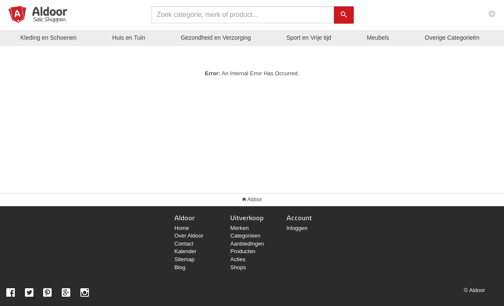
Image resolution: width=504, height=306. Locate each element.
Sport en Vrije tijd (308, 37)
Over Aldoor (189, 235)
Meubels (378, 37)
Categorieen (245, 235)
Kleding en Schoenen (48, 37)
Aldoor (254, 199)
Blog (179, 267)
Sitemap (184, 259)
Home (181, 228)
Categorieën (452, 37)
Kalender (185, 251)
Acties (237, 259)
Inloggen (297, 228)
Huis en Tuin (128, 37)
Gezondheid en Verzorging (216, 37)
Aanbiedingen (247, 243)
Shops (238, 267)
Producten (242, 251)
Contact (183, 243)
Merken (239, 228)
